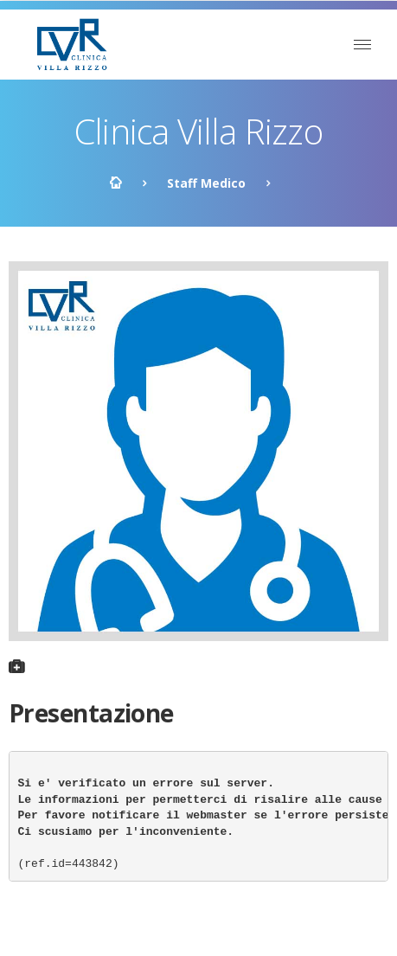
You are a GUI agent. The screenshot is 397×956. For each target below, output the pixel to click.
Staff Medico (206, 183)
